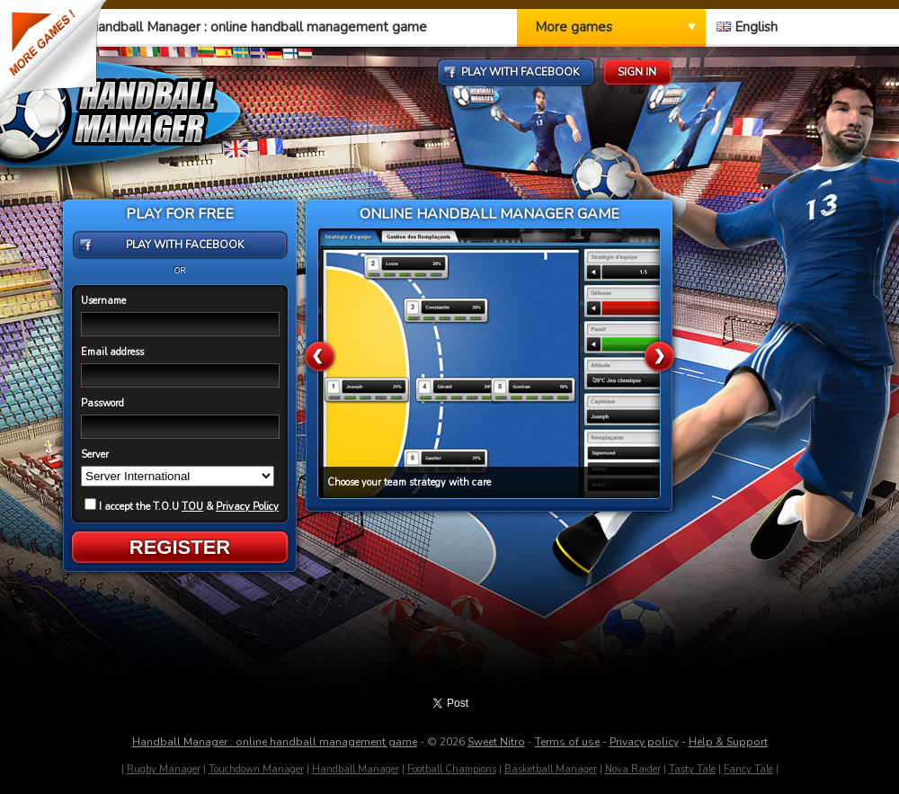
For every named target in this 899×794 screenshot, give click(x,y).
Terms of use (567, 742)
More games (573, 27)
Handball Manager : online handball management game (274, 742)
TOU (192, 506)
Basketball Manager (550, 769)
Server (95, 454)
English (747, 27)
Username (103, 301)
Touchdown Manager (256, 769)
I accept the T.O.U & (182, 506)
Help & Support (728, 742)
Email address (112, 352)
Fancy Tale (748, 769)
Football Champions (451, 769)
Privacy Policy (247, 506)
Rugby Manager (163, 769)
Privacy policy (644, 742)
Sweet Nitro (496, 742)
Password (102, 403)
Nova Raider (633, 769)
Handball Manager (355, 769)
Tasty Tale (692, 769)
